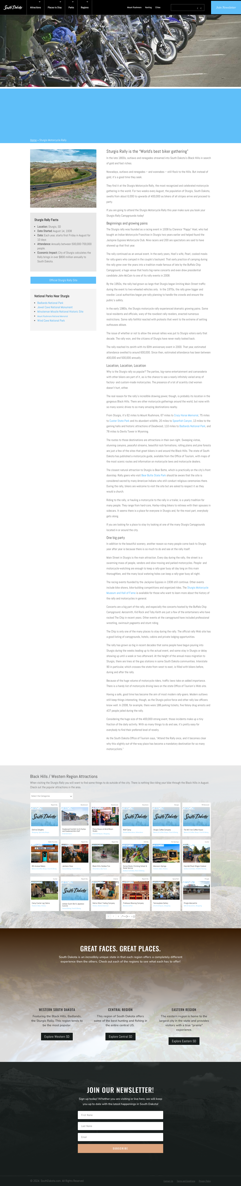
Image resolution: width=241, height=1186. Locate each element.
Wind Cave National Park (51, 320)
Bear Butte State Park (153, 475)
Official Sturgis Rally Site (63, 280)
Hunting (148, 7)
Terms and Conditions (186, 1181)
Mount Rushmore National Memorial (52, 316)
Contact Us (168, 1181)
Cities (157, 7)
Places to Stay (55, 7)
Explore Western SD (56, 1036)
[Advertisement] (120, 112)
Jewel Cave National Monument (55, 307)
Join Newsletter (226, 7)
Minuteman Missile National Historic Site (60, 311)
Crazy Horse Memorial (186, 415)
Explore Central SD (120, 1036)
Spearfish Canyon (182, 421)
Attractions (35, 7)
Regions (85, 7)
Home (33, 140)
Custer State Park (119, 421)
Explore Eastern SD (184, 1041)
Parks (71, 7)
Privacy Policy (205, 1181)
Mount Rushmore (134, 7)
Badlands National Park (50, 303)
